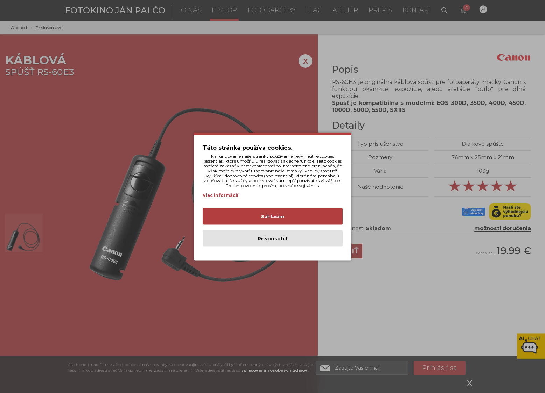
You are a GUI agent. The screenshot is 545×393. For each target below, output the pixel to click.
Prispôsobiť (273, 238)
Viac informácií (220, 195)
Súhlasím (272, 216)
